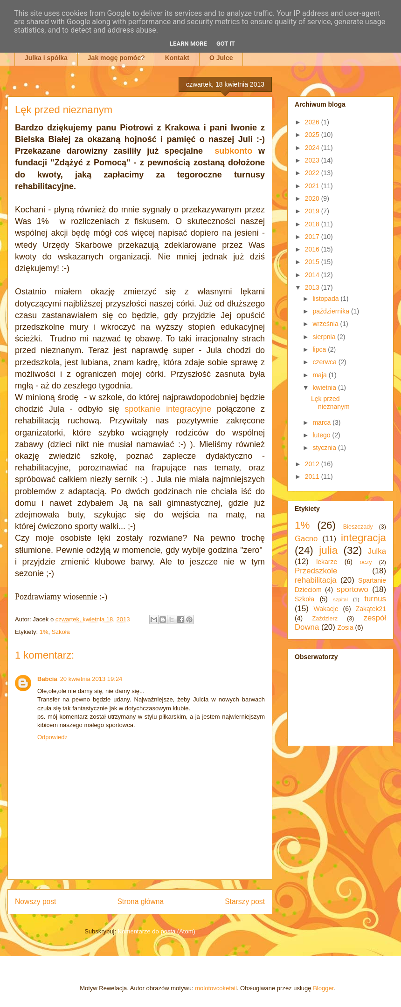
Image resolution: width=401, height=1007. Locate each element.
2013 (313, 287)
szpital (340, 599)
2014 (313, 275)
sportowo (352, 589)
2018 (313, 224)
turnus (375, 598)
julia (328, 550)
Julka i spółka (46, 57)
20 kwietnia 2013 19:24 (91, 678)
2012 (313, 464)
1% (44, 631)
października (331, 311)
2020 (313, 198)
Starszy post (245, 901)
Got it (225, 43)
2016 (313, 249)
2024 (313, 147)
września (326, 323)
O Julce (221, 57)
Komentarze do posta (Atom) (156, 931)
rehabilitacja (316, 580)
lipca (320, 349)
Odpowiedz (52, 737)
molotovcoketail (216, 988)
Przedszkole (316, 570)
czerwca (325, 362)
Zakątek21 (371, 608)
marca (322, 422)
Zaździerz (325, 618)
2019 (313, 211)
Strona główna (140, 901)
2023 (313, 160)
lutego (322, 435)
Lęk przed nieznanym (330, 402)
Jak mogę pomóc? (116, 57)
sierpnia (324, 336)
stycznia (325, 447)
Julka (377, 551)
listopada (326, 298)
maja (320, 375)
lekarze (326, 561)
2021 (313, 186)
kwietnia (325, 387)
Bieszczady (358, 527)
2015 (313, 261)
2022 (313, 173)
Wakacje (326, 608)
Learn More (188, 43)
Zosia (345, 627)
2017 (313, 236)
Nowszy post (35, 901)
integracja (363, 538)
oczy (366, 562)
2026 (313, 122)
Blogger (323, 988)
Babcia (47, 678)
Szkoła (61, 631)
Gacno (306, 538)
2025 (313, 134)
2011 (313, 476)
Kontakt (177, 57)
